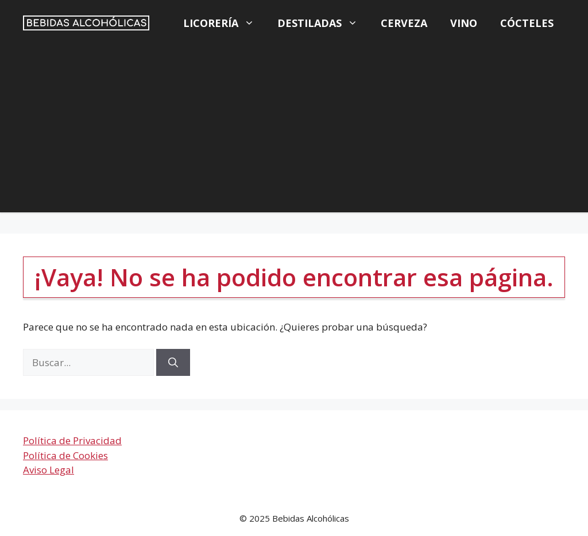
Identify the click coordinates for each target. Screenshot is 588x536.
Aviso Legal (48, 469)
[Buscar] (173, 362)
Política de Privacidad (72, 440)
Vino (463, 23)
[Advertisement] (294, 132)
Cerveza (404, 23)
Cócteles (527, 23)
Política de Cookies (65, 455)
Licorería (224, 23)
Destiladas (323, 23)
